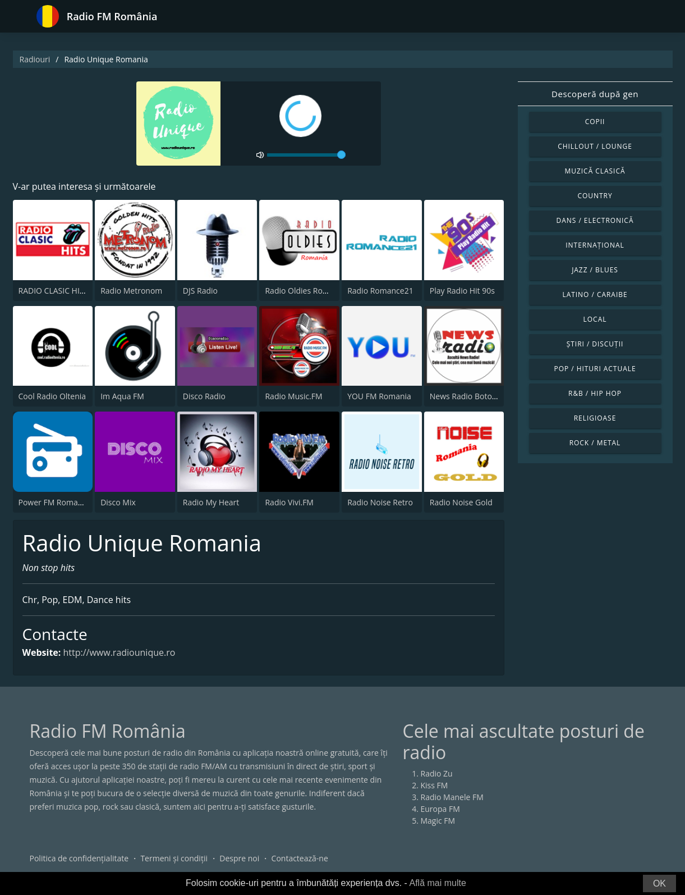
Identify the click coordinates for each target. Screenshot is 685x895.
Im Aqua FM (122, 396)
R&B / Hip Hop (595, 393)
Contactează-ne (300, 858)
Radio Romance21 (380, 290)
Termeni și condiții (174, 858)
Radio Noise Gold (461, 502)
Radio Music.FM (293, 396)
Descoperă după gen (594, 93)
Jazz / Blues (595, 270)
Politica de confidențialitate (79, 858)
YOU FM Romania (379, 396)
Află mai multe (437, 883)
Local (595, 319)
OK (659, 883)
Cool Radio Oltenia (52, 396)
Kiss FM (434, 785)
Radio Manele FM (452, 797)
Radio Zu (437, 773)
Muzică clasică (595, 171)
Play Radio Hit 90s (462, 290)
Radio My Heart (211, 502)
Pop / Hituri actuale (595, 368)
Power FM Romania (54, 502)
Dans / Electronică (595, 220)
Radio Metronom (131, 290)
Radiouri (35, 59)
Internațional (595, 245)
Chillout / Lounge (595, 146)
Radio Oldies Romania (305, 290)
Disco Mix (118, 502)
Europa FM (440, 808)
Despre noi (239, 858)
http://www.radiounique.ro (119, 652)
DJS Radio (200, 290)
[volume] (306, 155)
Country (594, 195)
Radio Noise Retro (380, 502)
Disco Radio (204, 396)
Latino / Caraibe (594, 294)
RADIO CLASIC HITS (54, 290)
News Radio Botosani (468, 396)
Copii (595, 121)
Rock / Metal (595, 443)
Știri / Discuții (595, 344)
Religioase (595, 418)
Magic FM (438, 820)
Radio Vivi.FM (289, 502)
